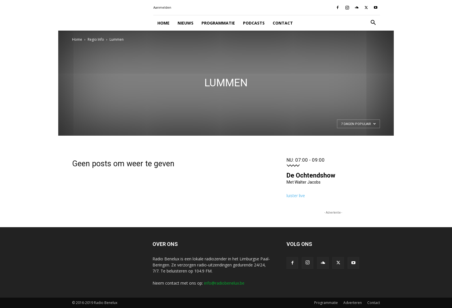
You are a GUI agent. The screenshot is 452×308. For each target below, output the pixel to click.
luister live (296, 195)
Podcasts (254, 23)
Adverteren (352, 302)
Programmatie (218, 23)
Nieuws (185, 23)
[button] (373, 23)
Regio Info (96, 39)
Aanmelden (162, 7)
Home (163, 23)
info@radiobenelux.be (224, 283)
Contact (283, 23)
